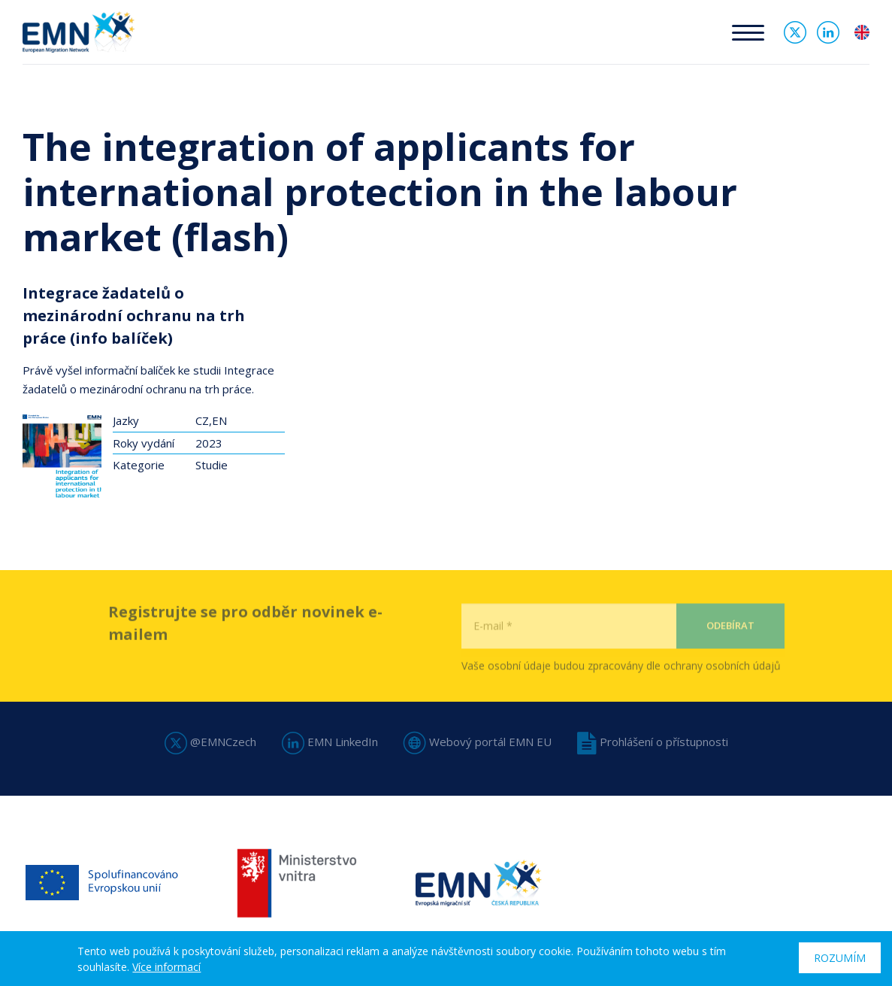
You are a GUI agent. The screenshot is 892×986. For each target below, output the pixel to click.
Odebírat (730, 652)
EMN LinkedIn (330, 741)
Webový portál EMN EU (478, 741)
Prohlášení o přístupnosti (652, 741)
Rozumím (840, 958)
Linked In (828, 32)
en (861, 32)
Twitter (795, 32)
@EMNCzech (210, 741)
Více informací (166, 967)
